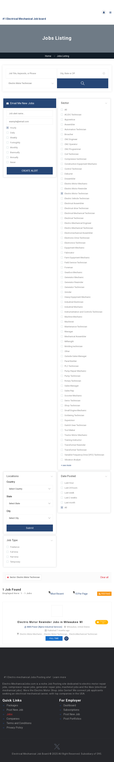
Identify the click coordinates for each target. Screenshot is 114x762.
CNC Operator (69, 144)
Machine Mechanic (71, 317)
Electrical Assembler (72, 203)
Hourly (11, 128)
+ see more (66, 465)
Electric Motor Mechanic (74, 184)
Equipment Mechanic (72, 248)
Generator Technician (72, 287)
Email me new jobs (20, 103)
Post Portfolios (72, 718)
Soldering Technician (72, 415)
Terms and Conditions (19, 723)
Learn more (59, 677)
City (8, 511)
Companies (13, 718)
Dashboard (69, 705)
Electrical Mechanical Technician (78, 213)
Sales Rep (67, 391)
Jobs (9, 714)
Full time (12, 552)
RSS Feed (104, 594)
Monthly (12, 147)
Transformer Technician (74, 450)
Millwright (67, 341)
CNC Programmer (71, 149)
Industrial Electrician (72, 302)
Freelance (13, 547)
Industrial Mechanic (72, 307)
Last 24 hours (69, 488)
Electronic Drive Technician (75, 238)
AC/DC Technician (71, 115)
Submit (30, 528)
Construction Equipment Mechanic (79, 164)
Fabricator (67, 253)
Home (48, 56)
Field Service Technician (74, 262)
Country (11, 482)
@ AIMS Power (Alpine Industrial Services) (43, 627)
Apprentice (68, 119)
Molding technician (72, 346)
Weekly (12, 138)
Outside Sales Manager (73, 356)
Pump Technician (70, 376)
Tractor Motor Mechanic (74, 435)
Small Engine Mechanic (73, 410)
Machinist (67, 322)
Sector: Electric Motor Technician (23, 577)
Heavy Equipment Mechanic (76, 297)
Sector (65, 103)
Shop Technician (70, 405)
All (64, 110)
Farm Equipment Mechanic (75, 258)
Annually (12, 157)
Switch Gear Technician (73, 425)
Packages (12, 705)
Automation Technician (73, 129)
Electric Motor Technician (74, 193)
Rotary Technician (71, 381)
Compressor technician (73, 159)
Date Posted (68, 476)
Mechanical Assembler (73, 336)
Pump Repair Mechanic (73, 371)
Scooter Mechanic (71, 396)
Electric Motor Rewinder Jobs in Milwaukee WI (50, 622)
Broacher (67, 134)
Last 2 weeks (69, 498)
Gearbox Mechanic (71, 272)
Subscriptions (71, 709)
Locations (13, 476)
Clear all (104, 577)
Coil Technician (70, 154)
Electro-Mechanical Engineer (76, 223)
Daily (11, 133)
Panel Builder (69, 361)
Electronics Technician (73, 243)
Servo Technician (70, 400)
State (9, 496)
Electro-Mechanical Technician (77, 228)
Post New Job (15, 709)
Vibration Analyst (71, 460)
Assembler (68, 124)
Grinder (66, 292)
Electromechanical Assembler (77, 233)
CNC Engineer (69, 139)
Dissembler (68, 179)
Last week (67, 493)
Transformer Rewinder (73, 445)
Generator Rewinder (72, 282)
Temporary (13, 562)
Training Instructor (71, 440)
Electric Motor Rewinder (74, 189)
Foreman (67, 267)
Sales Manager (70, 386)
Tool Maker (68, 430)
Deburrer (67, 174)
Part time (12, 557)
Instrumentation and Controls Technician (81, 312)
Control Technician (71, 169)
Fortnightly (13, 142)
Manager (67, 331)
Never (11, 162)
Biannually (13, 152)
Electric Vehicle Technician (75, 198)
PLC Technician (70, 366)
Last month (68, 503)
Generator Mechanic (72, 277)
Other (65, 351)
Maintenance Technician (74, 327)
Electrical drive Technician (75, 208)
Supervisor (68, 420)
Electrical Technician (72, 218)
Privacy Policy (15, 727)
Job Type (12, 540)
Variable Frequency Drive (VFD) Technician (82, 455)
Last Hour (67, 483)
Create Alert (30, 170)
